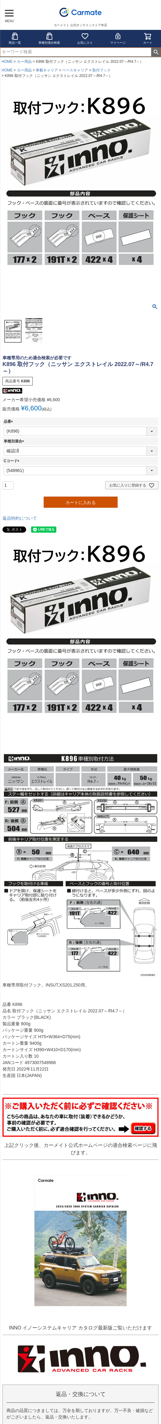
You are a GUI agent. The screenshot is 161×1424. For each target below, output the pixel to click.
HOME (7, 61)
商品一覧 (15, 38)
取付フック (101, 70)
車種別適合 (15, 441)
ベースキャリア (75, 70)
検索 (156, 52)
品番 (9, 421)
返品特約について (19, 518)
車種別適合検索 (49, 38)
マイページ (118, 38)
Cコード (12, 461)
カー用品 (24, 61)
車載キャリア (47, 70)
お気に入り (85, 38)
